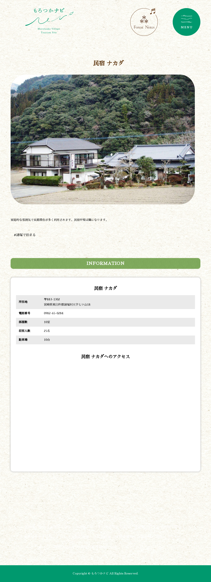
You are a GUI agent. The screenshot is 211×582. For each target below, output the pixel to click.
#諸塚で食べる (88, 526)
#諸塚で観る (171, 526)
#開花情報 (80, 537)
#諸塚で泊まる (25, 235)
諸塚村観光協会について (100, 547)
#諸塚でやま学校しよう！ (45, 537)
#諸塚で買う (145, 526)
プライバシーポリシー (143, 547)
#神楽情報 (124, 537)
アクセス (174, 537)
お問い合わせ (62, 547)
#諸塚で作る (61, 526)
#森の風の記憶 (150, 537)
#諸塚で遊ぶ (35, 526)
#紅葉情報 (102, 537)
